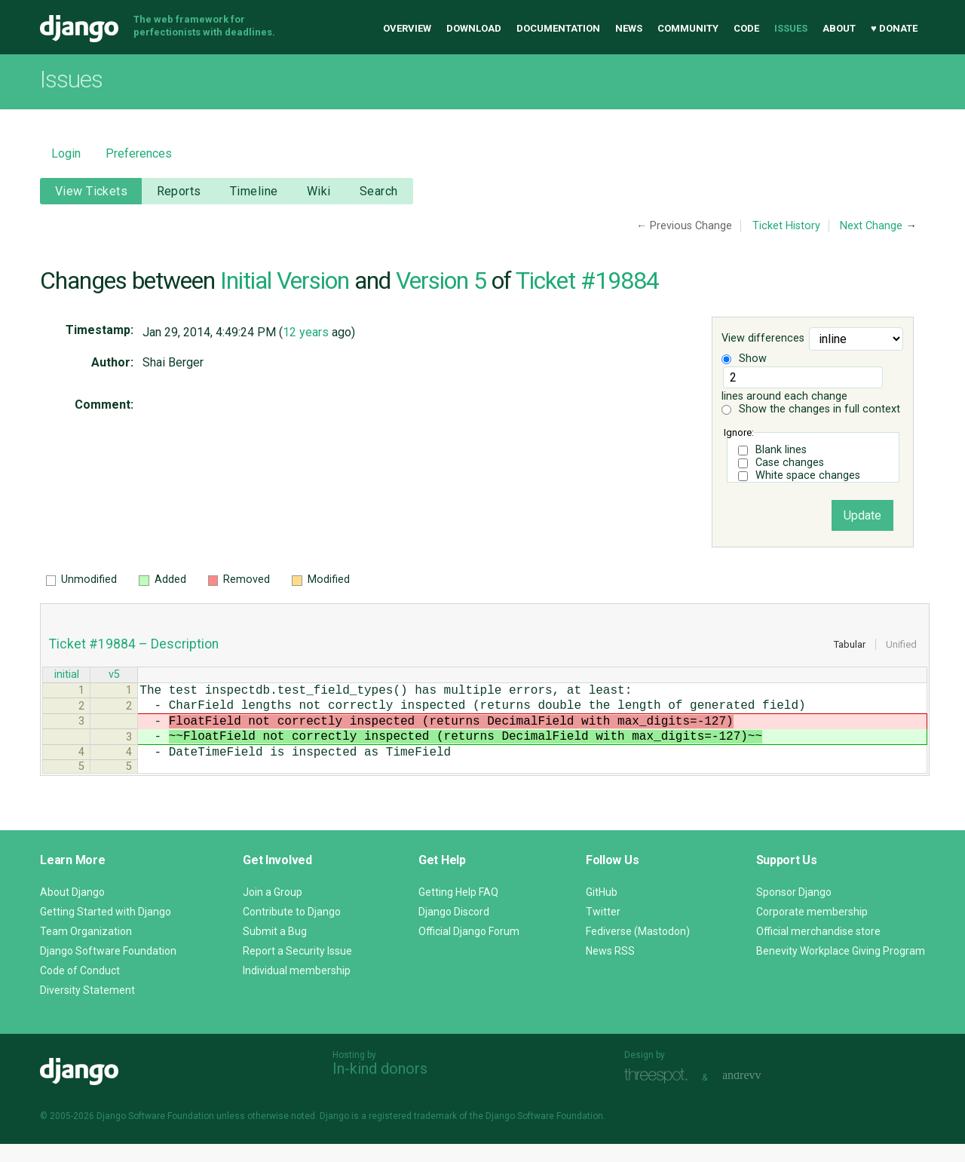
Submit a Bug (275, 949)
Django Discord (453, 930)
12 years (306, 332)
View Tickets (91, 191)
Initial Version (284, 280)
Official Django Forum (468, 949)
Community (687, 28)
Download (473, 28)
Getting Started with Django (105, 930)
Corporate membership (812, 930)
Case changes (789, 462)
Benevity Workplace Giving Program (840, 969)
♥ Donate (894, 28)
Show (744, 358)
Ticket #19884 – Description (134, 644)
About (839, 28)
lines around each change (802, 384)
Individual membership (297, 989)
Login (66, 153)
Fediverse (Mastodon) (638, 949)
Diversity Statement (87, 1008)
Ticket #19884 (587, 280)
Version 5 (441, 280)
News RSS (610, 969)
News (628, 28)
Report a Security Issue (297, 969)
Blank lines (781, 449)
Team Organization (86, 949)
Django (79, 28)
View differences (762, 339)
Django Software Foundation (108, 969)
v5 (114, 676)
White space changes (807, 475)
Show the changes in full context (810, 409)
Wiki (319, 191)
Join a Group (272, 910)
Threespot (659, 1093)
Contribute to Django (292, 930)
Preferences (139, 153)
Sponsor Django (794, 910)
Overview (407, 28)
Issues (790, 28)
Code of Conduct (80, 989)
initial (66, 676)
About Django (72, 910)
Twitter (603, 930)
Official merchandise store (818, 949)
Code (746, 28)
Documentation (558, 28)
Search (379, 191)
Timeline (253, 191)
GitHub (601, 910)
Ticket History (786, 225)
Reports (179, 191)
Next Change (871, 225)
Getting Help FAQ (458, 910)
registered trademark (413, 1134)
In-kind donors (379, 1087)
